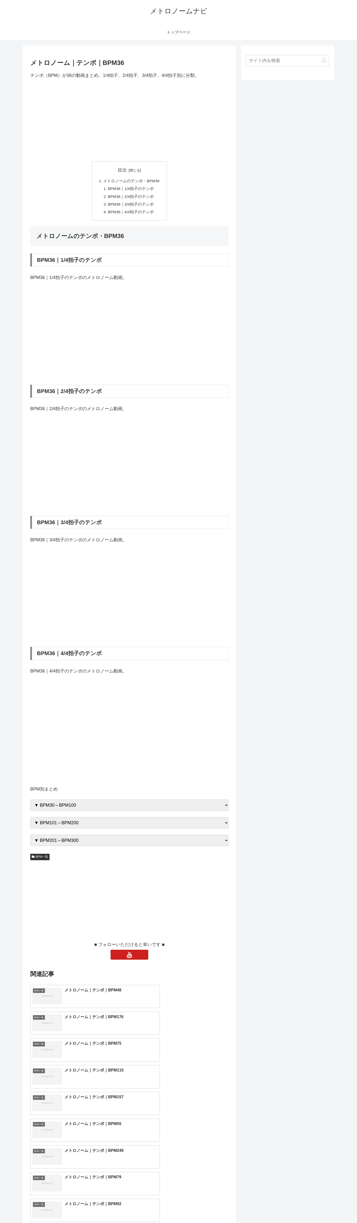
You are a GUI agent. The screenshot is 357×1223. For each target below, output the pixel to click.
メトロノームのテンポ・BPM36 (131, 181)
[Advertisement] (129, 120)
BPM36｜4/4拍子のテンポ (131, 213)
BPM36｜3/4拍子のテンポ (131, 205)
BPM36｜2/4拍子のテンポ (131, 197)
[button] (324, 60)
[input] (287, 60)
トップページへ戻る (274, 1208)
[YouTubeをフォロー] (129, 956)
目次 (122, 170)
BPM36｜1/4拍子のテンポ (131, 189)
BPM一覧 (40, 858)
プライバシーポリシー (312, 1208)
